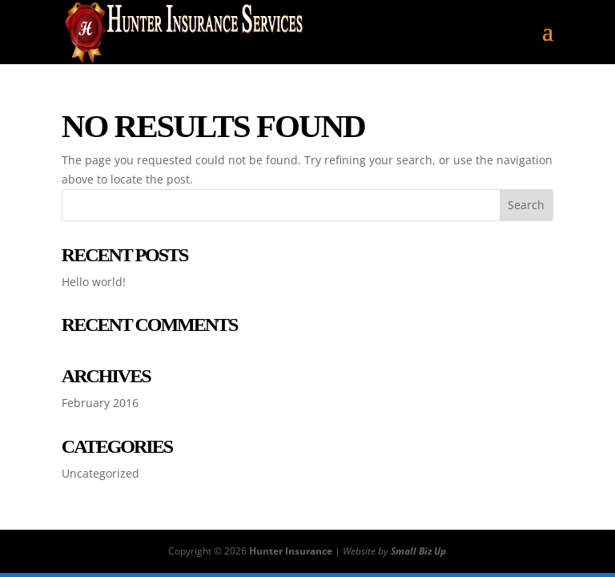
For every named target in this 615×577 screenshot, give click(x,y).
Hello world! (94, 281)
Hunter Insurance (290, 551)
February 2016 (100, 402)
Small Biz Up (418, 551)
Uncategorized (100, 473)
